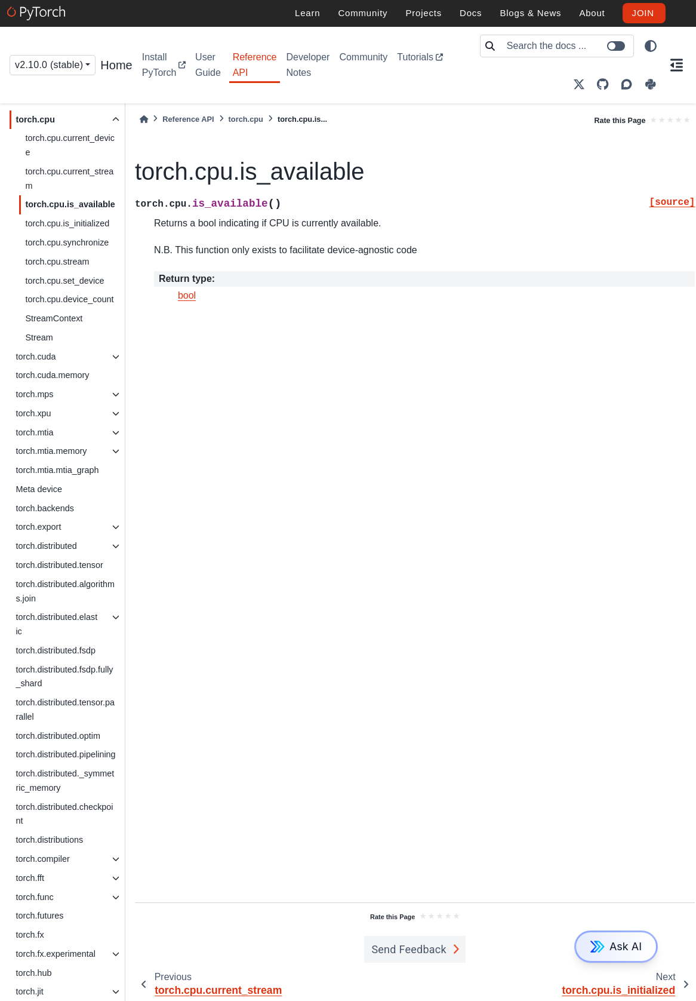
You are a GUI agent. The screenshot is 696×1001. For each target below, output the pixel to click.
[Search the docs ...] (566, 46)
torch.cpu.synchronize (67, 242)
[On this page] (676, 65)
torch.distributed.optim (58, 736)
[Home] (144, 119)
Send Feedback (408, 949)
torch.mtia (34, 432)
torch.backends (45, 508)
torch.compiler (42, 859)
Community (363, 57)
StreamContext (53, 318)
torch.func (34, 897)
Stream (39, 337)
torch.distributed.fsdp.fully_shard (64, 677)
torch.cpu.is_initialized (67, 223)
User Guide (208, 65)
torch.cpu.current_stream (69, 179)
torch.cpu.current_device (70, 145)
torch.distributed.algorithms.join (65, 591)
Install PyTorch (159, 65)
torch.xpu (33, 413)
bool (187, 295)
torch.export (38, 527)
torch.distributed (46, 546)
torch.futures (39, 915)
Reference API (255, 65)
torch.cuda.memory (52, 375)
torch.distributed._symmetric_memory (65, 781)
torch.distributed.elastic (56, 624)
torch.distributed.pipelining (65, 754)
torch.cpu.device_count (69, 299)
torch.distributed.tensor (59, 565)
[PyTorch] (38, 13)
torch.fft (30, 878)
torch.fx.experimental (56, 954)
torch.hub (33, 973)
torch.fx (30, 934)
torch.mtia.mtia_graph (57, 470)
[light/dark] (650, 46)
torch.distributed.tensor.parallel (65, 709)
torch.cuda (36, 356)
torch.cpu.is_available (70, 204)
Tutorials (415, 57)
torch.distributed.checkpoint (64, 814)
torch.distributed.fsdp (56, 650)
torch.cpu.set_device (64, 280)
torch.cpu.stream (57, 261)
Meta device (39, 489)
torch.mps (34, 394)
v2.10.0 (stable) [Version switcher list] (49, 65)
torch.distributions (49, 840)
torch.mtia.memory (51, 451)
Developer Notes (307, 65)
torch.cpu (35, 119)
